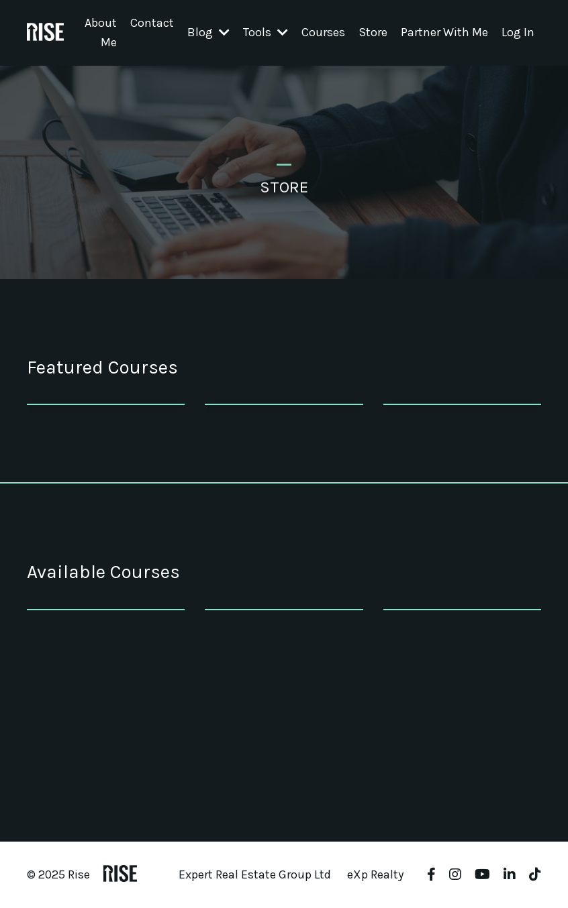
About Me (101, 32)
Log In (518, 32)
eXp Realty (375, 874)
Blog (208, 32)
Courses (323, 32)
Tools (265, 32)
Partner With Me (444, 32)
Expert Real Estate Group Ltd (255, 874)
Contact (152, 22)
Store (373, 32)
